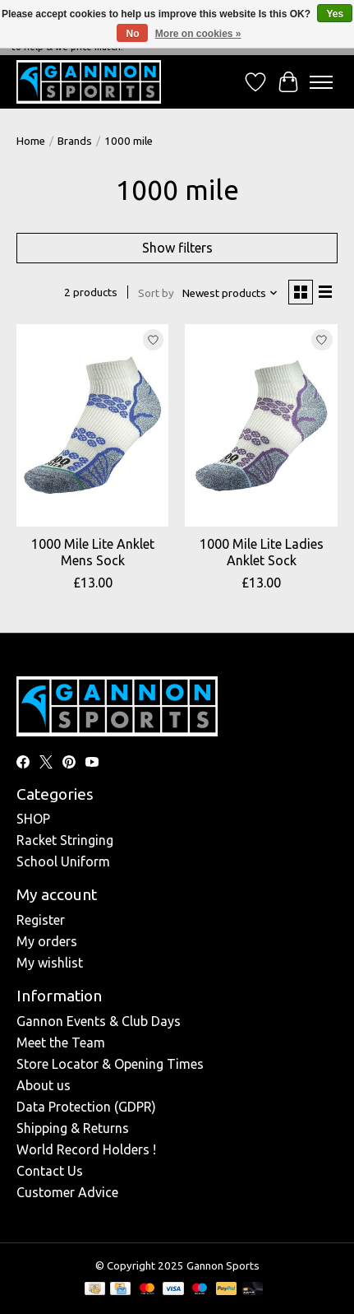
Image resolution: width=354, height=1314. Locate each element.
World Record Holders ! (86, 1149)
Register (40, 919)
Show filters (177, 247)
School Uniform (63, 861)
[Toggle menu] (321, 82)
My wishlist (49, 962)
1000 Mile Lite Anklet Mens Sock (92, 551)
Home (30, 141)
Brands (74, 141)
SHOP (33, 818)
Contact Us (49, 1170)
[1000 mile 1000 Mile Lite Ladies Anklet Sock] (261, 425)
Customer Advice (67, 1192)
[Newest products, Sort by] (230, 293)
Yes (334, 14)
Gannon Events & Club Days (98, 1021)
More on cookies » (198, 33)
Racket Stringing (64, 840)
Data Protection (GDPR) (86, 1106)
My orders (46, 941)
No (132, 33)
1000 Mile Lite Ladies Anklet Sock (262, 551)
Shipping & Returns (72, 1128)
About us (43, 1085)
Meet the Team (60, 1042)
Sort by (156, 293)
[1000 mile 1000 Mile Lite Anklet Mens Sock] (92, 425)
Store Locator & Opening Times (110, 1063)
